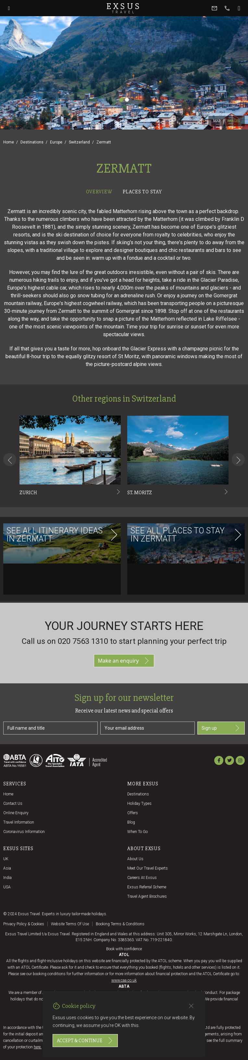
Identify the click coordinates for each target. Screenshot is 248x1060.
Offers (132, 813)
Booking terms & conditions (120, 924)
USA (7, 887)
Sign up (221, 728)
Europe (56, 142)
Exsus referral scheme (146, 887)
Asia (7, 868)
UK (5, 859)
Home (8, 142)
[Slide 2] (127, 100)
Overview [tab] (99, 191)
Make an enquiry (124, 660)
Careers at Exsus (142, 877)
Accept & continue (85, 1040)
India (7, 877)
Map (217, 121)
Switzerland (79, 142)
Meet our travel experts (147, 868)
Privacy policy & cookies (23, 924)
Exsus (124, 8)
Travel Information (18, 822)
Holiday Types (139, 803)
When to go (137, 831)
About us (135, 859)
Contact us (12, 803)
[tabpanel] (124, 399)
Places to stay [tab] (142, 191)
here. (38, 1047)
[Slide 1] (121, 100)
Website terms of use (70, 924)
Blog (131, 822)
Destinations (31, 142)
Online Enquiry (16, 813)
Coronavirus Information (24, 831)
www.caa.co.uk (124, 980)
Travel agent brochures (147, 896)
